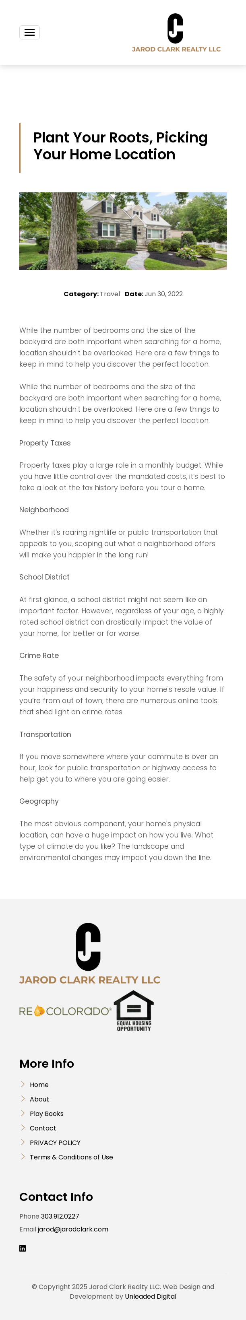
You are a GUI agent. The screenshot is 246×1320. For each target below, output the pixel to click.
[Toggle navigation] (29, 32)
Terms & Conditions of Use (71, 1157)
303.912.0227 (60, 1216)
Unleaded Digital (150, 1296)
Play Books (47, 1113)
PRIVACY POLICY (55, 1142)
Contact (43, 1128)
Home (39, 1084)
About (39, 1099)
